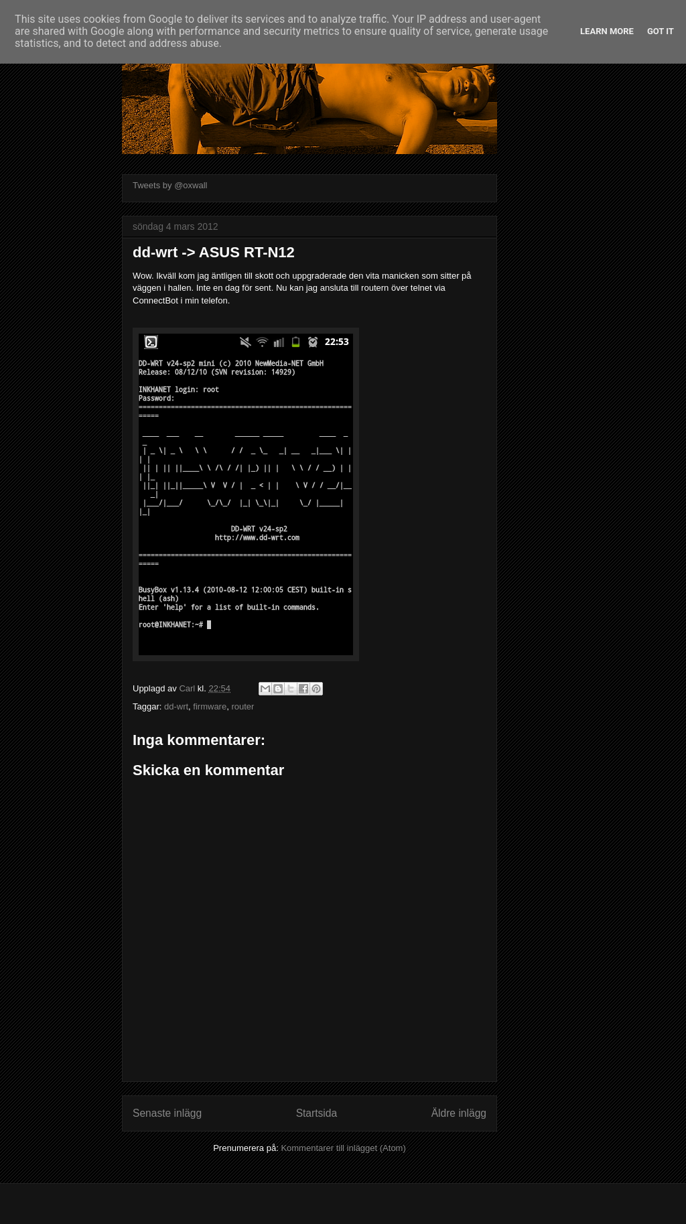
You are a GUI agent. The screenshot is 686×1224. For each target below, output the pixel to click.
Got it (660, 31)
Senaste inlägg (167, 1113)
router (242, 706)
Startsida (317, 1113)
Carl (188, 688)
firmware (209, 706)
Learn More (607, 31)
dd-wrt (176, 706)
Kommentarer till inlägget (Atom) (343, 1148)
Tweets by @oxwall (170, 185)
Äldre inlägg (458, 1113)
